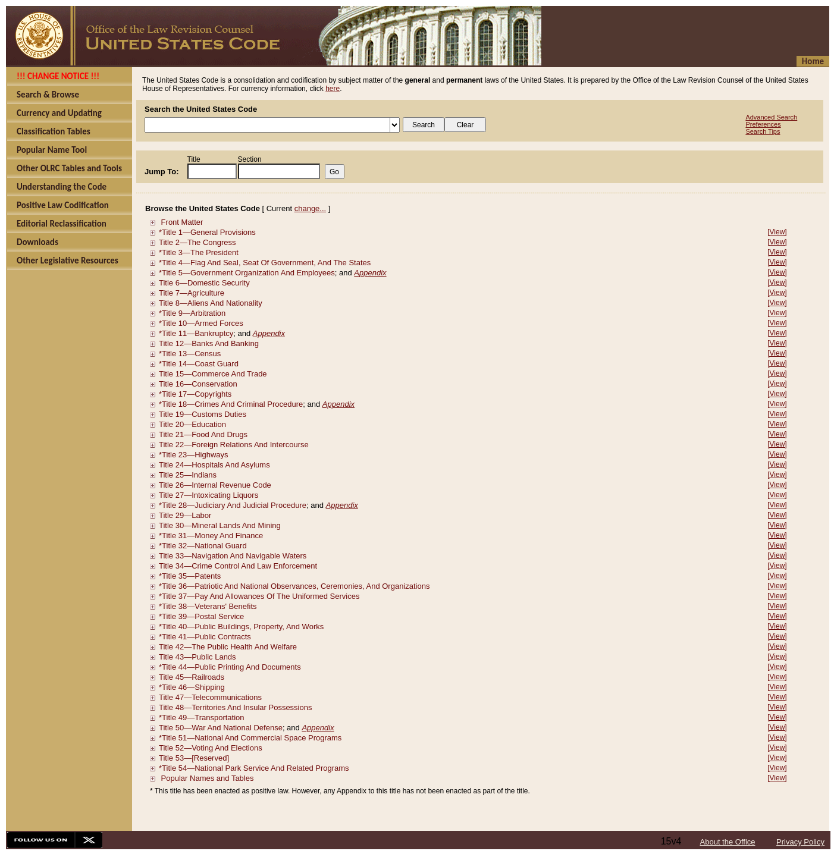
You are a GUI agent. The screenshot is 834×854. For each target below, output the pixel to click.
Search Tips (762, 131)
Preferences (762, 124)
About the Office (727, 841)
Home (813, 61)
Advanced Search (771, 117)
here (332, 88)
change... (310, 208)
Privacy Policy (800, 841)
